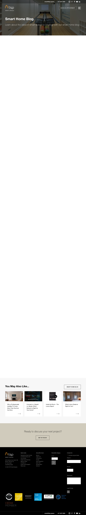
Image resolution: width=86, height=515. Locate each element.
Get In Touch (42, 437)
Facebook (72, 1)
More (19, 413)
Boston (37, 455)
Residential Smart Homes (26, 455)
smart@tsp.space (49, 1)
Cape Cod (38, 456)
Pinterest (74, 1)
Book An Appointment (68, 8)
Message (70, 475)
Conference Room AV (25, 456)
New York (38, 463)
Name (69, 458)
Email (53, 456)
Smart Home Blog (72, 387)
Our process (23, 458)
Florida (37, 459)
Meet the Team (24, 461)
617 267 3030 (61, 1)
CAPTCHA (70, 488)
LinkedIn (79, 1)
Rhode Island (39, 464)
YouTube (77, 1)
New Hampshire (39, 461)
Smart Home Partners (25, 459)
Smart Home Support (25, 464)
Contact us (23, 463)
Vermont (38, 466)
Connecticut (39, 458)
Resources (23, 466)
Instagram (69, 1)
